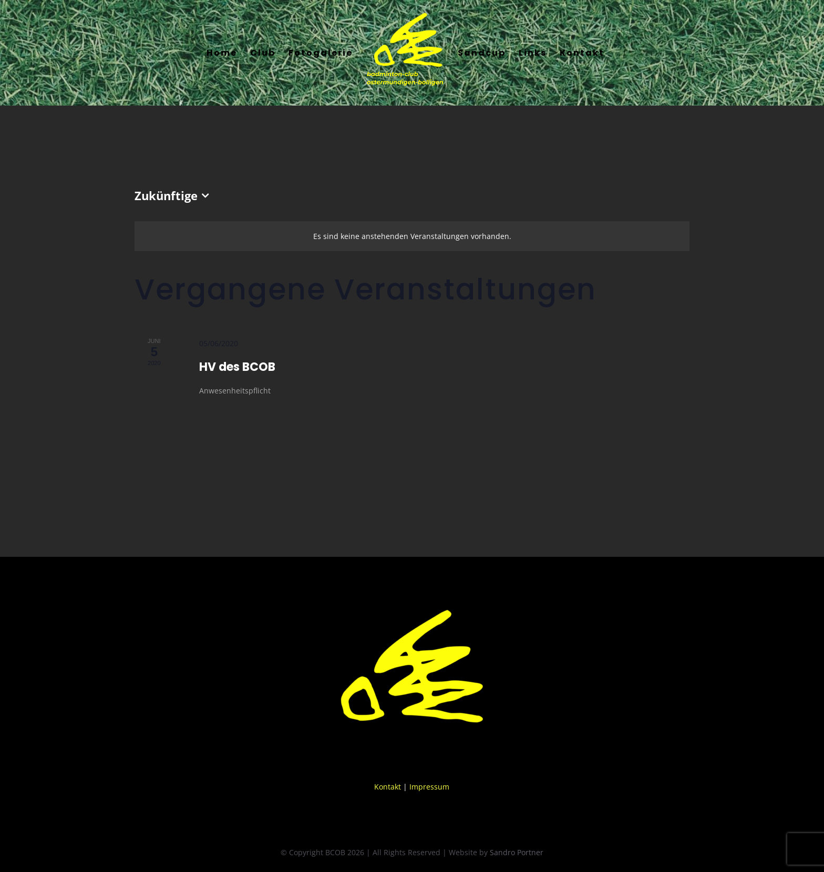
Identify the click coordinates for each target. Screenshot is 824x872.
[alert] (412, 236)
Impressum (429, 787)
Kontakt (387, 787)
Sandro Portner (516, 852)
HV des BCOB (237, 367)
